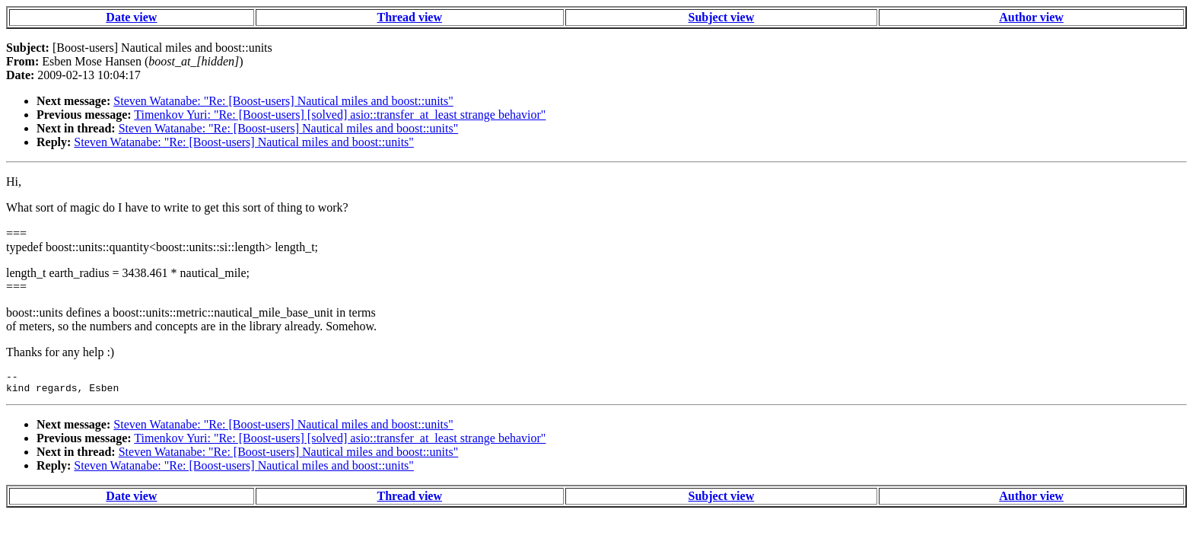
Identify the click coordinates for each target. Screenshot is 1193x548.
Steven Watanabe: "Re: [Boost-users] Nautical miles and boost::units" (283, 100)
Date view (131, 17)
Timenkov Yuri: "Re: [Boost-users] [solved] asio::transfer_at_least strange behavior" (340, 114)
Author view (1031, 17)
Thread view (409, 17)
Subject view (722, 17)
